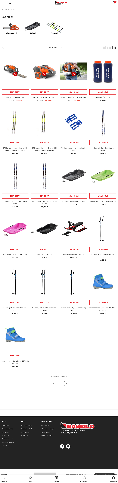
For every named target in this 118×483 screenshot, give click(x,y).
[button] (104, 47)
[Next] (65, 383)
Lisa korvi (15, 92)
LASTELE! (13, 9)
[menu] (3, 2)
